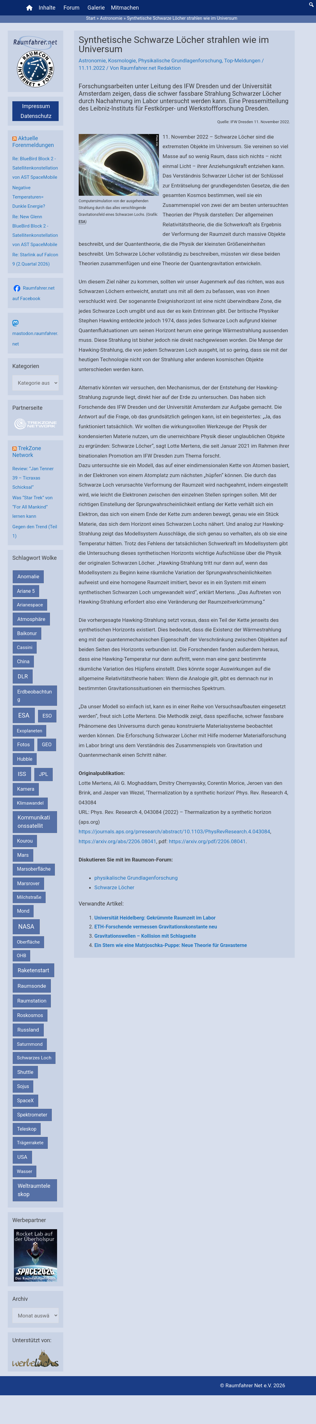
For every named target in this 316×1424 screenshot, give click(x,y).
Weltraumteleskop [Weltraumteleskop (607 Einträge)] (34, 1190)
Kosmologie (122, 60)
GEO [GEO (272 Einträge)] (47, 745)
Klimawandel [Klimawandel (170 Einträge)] (30, 803)
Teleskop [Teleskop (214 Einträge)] (26, 1129)
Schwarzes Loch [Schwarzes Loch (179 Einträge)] (34, 1058)
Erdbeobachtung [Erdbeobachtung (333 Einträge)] (34, 695)
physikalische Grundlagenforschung (136, 878)
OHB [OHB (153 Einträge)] (21, 955)
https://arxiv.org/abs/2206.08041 (117, 841)
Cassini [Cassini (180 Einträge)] (24, 647)
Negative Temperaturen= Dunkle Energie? (28, 197)
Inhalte (47, 7)
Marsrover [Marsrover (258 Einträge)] (28, 883)
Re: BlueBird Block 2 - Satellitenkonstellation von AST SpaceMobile (35, 168)
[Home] (29, 7)
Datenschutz (36, 116)
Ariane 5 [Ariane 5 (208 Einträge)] (26, 591)
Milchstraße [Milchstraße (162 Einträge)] (29, 897)
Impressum (36, 106)
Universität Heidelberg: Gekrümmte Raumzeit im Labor (155, 918)
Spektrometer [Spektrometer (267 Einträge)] (32, 1115)
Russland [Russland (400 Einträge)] (28, 1030)
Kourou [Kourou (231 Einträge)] (25, 841)
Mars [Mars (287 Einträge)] (23, 855)
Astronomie (92, 60)
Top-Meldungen (242, 60)
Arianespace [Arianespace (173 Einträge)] (30, 605)
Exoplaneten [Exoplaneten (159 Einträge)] (29, 731)
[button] (311, 4)
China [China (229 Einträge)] (23, 661)
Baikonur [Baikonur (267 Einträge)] (27, 633)
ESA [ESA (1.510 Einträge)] (23, 715)
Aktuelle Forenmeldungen (33, 141)
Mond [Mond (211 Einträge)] (23, 911)
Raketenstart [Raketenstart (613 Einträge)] (33, 970)
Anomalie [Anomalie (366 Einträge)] (28, 576)
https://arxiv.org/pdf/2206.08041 (207, 841)
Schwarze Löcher (114, 887)
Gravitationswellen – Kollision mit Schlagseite (145, 936)
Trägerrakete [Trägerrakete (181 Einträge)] (30, 1142)
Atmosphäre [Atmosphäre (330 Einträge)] (31, 619)
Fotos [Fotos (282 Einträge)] (23, 745)
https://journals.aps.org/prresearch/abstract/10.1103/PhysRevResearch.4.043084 (174, 831)
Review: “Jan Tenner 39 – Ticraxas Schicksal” (33, 478)
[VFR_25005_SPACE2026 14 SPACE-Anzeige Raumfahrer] (35, 1255)
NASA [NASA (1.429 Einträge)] (26, 926)
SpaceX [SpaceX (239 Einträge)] (25, 1101)
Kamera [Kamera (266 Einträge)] (26, 789)
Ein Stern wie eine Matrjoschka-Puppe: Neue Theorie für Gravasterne (170, 945)
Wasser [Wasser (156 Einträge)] (24, 1171)
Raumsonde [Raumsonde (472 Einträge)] (32, 986)
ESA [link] (82, 222)
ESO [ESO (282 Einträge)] (47, 716)
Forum (72, 7)
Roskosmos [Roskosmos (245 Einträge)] (30, 1015)
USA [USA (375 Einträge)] (22, 1157)
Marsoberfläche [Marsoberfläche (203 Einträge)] (34, 869)
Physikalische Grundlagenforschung (180, 60)
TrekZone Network (26, 451)
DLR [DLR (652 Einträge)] (23, 676)
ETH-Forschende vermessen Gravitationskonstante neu (155, 927)
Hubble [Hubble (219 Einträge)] (24, 759)
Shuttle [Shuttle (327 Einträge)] (25, 1072)
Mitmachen (125, 7)
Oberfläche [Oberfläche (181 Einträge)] (28, 942)
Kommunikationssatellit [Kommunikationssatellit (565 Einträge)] (34, 821)
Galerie (96, 7)
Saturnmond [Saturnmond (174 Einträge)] (30, 1044)
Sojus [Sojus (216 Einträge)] (23, 1086)
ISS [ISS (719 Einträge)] (22, 774)
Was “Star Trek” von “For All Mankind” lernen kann (32, 507)
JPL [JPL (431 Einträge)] (43, 774)
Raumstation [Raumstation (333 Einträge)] (31, 1001)
